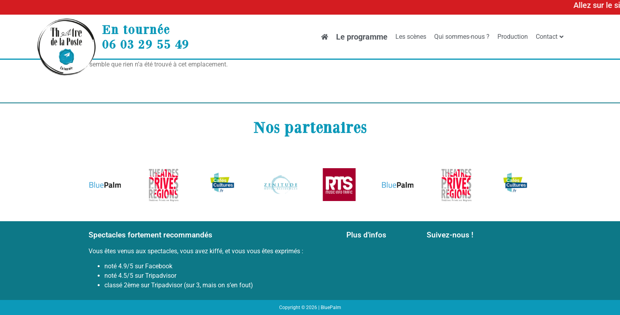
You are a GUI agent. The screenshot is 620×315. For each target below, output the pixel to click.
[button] (97, 186)
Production (512, 36)
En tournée (136, 29)
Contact (549, 36)
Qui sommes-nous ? (462, 36)
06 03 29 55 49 (145, 44)
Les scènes (410, 36)
